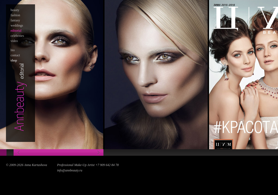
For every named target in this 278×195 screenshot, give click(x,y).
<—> (58, 152)
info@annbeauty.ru (69, 170)
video (14, 41)
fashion (15, 15)
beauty (15, 10)
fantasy (15, 20)
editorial (16, 30)
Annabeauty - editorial (20, 96)
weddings (17, 25)
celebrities (17, 36)
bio (13, 50)
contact (15, 55)
